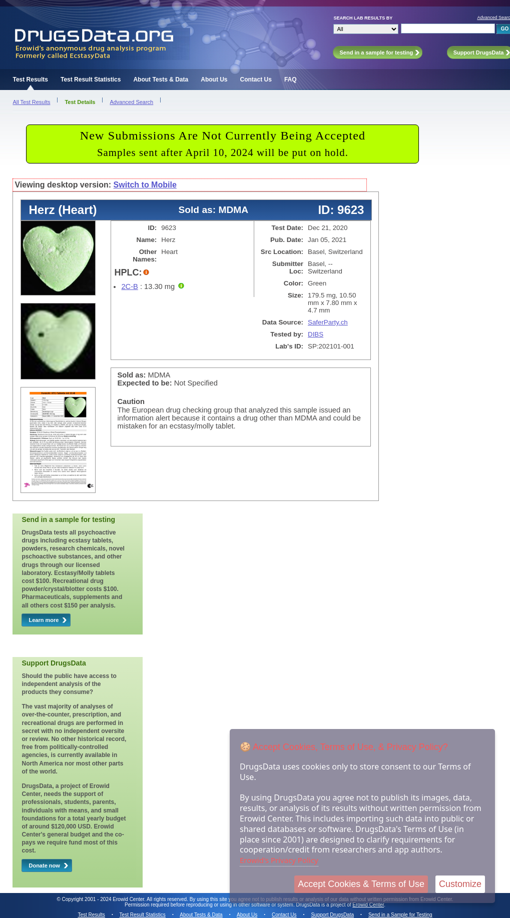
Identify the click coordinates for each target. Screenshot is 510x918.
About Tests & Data (160, 79)
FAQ (290, 79)
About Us (214, 79)
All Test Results (31, 102)
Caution (131, 402)
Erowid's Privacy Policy (279, 860)
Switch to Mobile (145, 184)
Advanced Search (131, 102)
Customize (460, 884)
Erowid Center (368, 905)
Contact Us (256, 79)
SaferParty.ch (328, 322)
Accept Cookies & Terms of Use (361, 884)
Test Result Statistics (91, 79)
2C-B (129, 286)
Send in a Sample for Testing (400, 915)
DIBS (315, 334)
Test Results (30, 79)
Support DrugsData (332, 915)
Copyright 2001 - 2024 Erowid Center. (104, 899)
